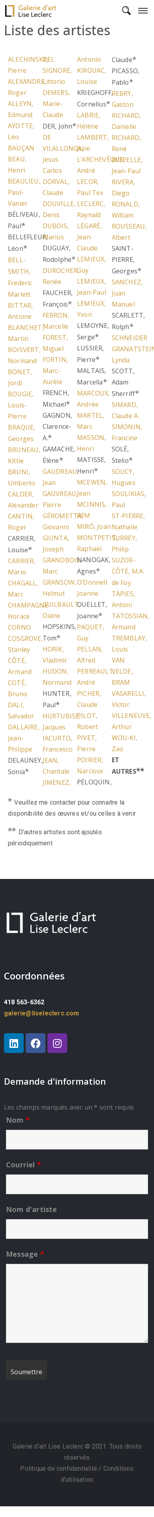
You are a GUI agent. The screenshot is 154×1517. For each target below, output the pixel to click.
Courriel (23, 1165)
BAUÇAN (21, 148)
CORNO (19, 627)
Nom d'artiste (31, 1209)
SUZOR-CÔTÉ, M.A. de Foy (128, 571)
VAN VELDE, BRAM (122, 671)
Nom (18, 1120)
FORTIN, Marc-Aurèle (55, 370)
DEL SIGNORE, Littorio (57, 70)
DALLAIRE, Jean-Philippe (23, 738)
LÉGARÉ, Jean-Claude (89, 237)
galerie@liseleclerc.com (41, 1013)
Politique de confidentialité (59, 1468)
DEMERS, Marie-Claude (56, 103)
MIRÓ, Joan (94, 526)
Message (25, 1254)
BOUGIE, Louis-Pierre (21, 405)
